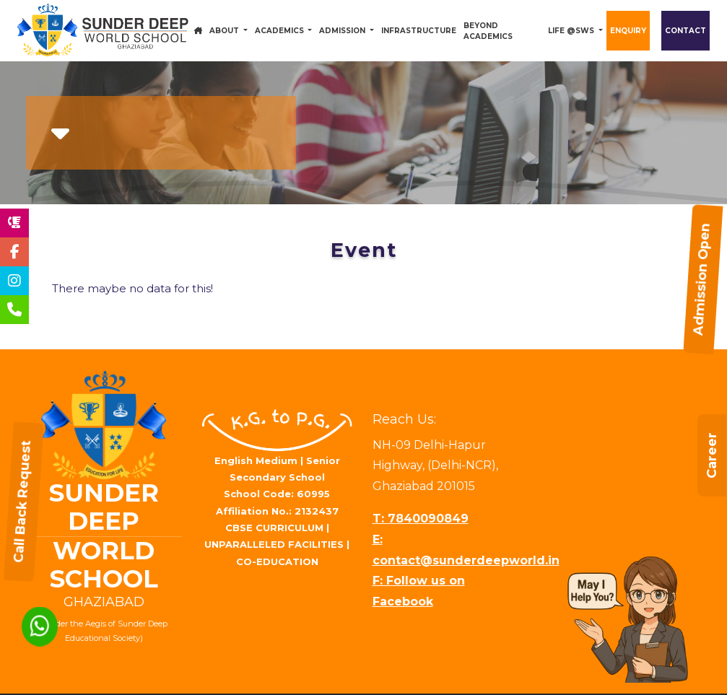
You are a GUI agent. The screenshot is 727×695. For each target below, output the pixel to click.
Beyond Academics (488, 31)
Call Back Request (14, 501)
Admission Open (712, 278)
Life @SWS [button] (572, 30)
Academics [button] (280, 30)
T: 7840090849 (421, 518)
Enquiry (628, 30)
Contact (685, 30)
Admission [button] (343, 30)
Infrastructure (418, 30)
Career (712, 487)
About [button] (225, 30)
